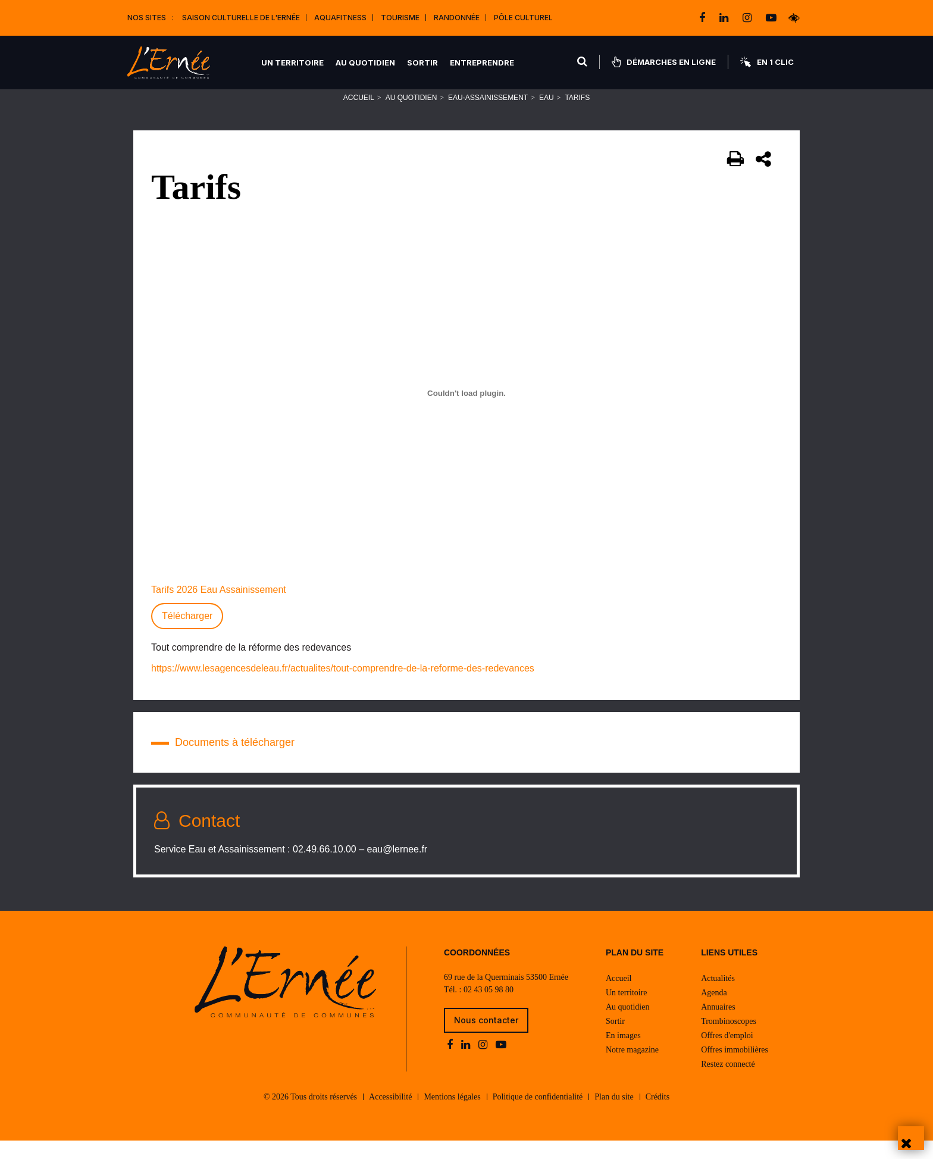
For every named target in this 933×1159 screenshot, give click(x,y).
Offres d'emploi (727, 1053)
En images (623, 1053)
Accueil (358, 113)
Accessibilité (390, 1115)
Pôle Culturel (523, 17)
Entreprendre (482, 62)
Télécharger (187, 632)
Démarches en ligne (664, 62)
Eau (546, 113)
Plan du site (613, 1115)
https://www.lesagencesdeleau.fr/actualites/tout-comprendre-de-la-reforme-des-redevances (342, 684)
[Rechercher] (582, 62)
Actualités (718, 996)
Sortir (423, 62)
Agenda (714, 1011)
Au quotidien (366, 62)
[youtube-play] (771, 18)
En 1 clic (767, 62)
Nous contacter (486, 1038)
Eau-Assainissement (488, 113)
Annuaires (718, 1025)
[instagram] (748, 18)
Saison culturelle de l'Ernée (241, 17)
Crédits (657, 1115)
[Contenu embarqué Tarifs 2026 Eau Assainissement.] (466, 409)
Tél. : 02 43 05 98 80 (479, 1008)
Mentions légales (452, 1115)
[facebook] (703, 18)
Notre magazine (632, 1068)
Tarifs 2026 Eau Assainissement (218, 606)
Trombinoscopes (728, 1039)
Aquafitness (340, 17)
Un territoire (293, 62)
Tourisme (400, 17)
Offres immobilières (734, 1068)
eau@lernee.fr (397, 865)
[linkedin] (725, 18)
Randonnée (457, 17)
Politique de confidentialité (538, 1115)
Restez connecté (728, 1082)
